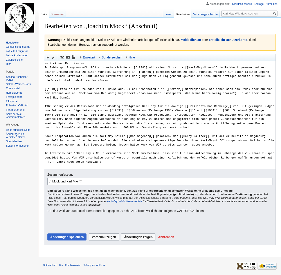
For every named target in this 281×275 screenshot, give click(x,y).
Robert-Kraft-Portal (17, 105)
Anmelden (271, 3)
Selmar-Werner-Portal (18, 84)
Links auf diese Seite (18, 129)
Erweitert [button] (89, 57)
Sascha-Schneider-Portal (17, 78)
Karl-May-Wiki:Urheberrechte (124, 201)
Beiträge (259, 3)
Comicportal (13, 88)
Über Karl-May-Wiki (69, 265)
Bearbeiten (183, 14)
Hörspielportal (14, 92)
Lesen (168, 14)
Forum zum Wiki (15, 109)
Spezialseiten (14, 141)
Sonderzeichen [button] (112, 57)
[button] (48, 57)
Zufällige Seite (14, 59)
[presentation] (80, 223)
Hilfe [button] (132, 57)
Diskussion (58, 14)
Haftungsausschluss (94, 265)
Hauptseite (12, 42)
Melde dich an (191, 40)
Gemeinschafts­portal (18, 46)
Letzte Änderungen (17, 55)
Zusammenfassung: (60, 174)
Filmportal (12, 101)
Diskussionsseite (242, 3)
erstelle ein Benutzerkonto (228, 40)
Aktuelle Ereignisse (17, 51)
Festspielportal (14, 96)
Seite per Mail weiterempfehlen (15, 116)
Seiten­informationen (17, 145)
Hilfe (8, 64)
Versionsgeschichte (205, 14)
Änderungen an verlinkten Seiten (15, 136)
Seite (44, 14)
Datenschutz (50, 265)
